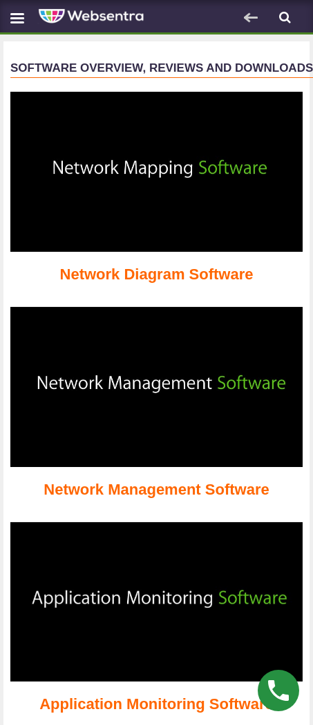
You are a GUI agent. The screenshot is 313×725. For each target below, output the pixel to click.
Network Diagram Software (157, 274)
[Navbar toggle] (17, 17)
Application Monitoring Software (156, 704)
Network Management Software (156, 489)
